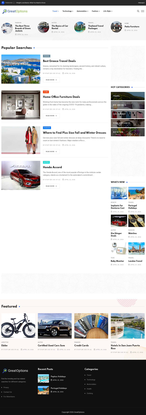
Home (127, 23)
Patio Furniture (132, 27)
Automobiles (82, 11)
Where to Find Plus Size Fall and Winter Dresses (74, 133)
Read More (52, 80)
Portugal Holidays (59, 388)
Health (113, 202)
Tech (113, 258)
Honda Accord (52, 167)
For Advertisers (9, 397)
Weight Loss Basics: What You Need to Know (30, 3)
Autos (54, 23)
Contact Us (8, 392)
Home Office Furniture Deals (61, 97)
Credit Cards (81, 346)
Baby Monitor (117, 261)
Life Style (107, 11)
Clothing (90, 393)
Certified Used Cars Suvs (51, 346)
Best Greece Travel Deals (59, 61)
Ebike (4, 346)
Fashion (95, 11)
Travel (54, 11)
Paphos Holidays (58, 377)
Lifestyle (4, 342)
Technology (67, 11)
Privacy (141, 3)
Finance (77, 342)
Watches (132, 233)
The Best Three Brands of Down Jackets (23, 28)
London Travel (135, 261)
